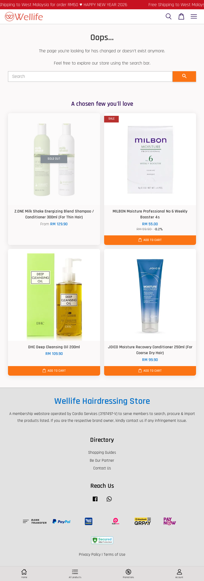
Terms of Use (114, 554)
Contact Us (102, 468)
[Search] (90, 76)
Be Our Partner (102, 460)
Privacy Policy (90, 554)
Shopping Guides (102, 452)
